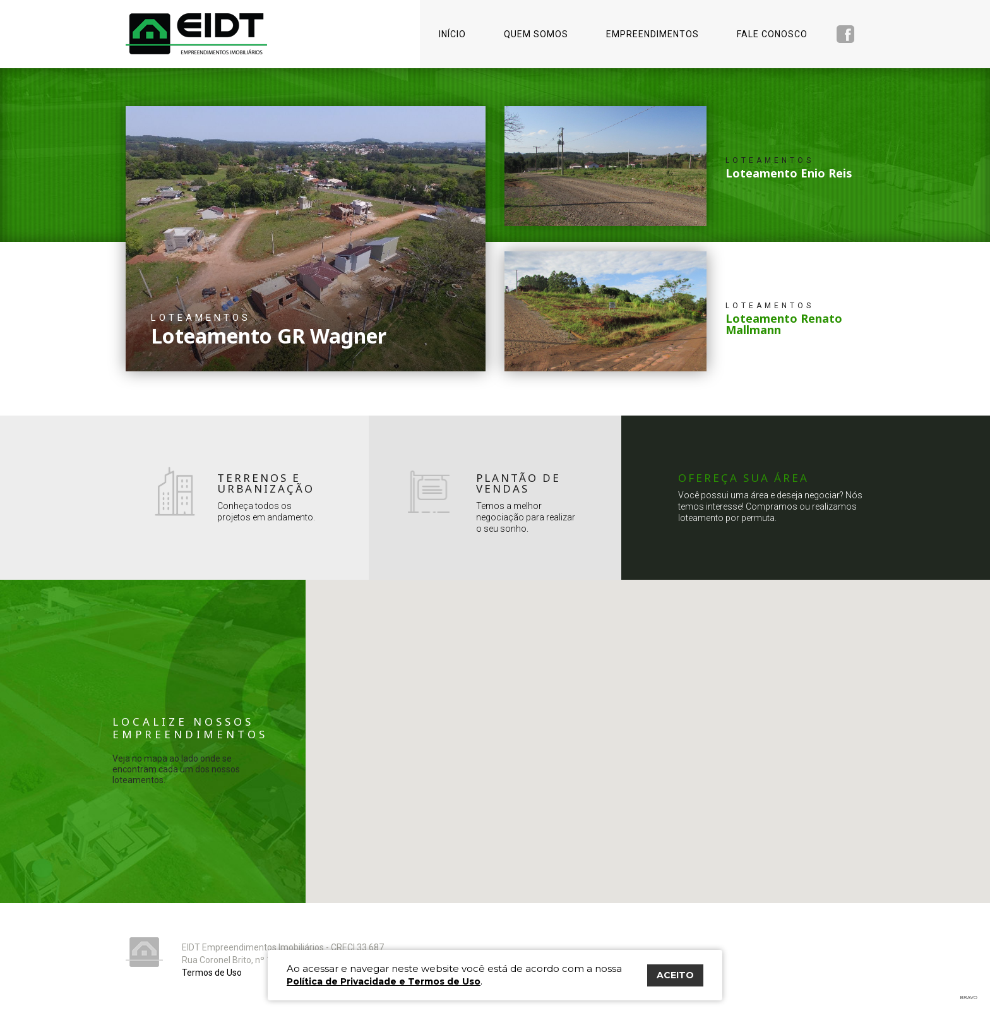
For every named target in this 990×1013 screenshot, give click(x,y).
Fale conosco (772, 34)
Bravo (968, 997)
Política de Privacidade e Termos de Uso (383, 981)
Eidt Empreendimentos (196, 33)
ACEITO (675, 975)
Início (452, 34)
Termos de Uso (212, 973)
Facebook (845, 34)
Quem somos (536, 34)
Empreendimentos (652, 34)
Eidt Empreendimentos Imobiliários (144, 952)
